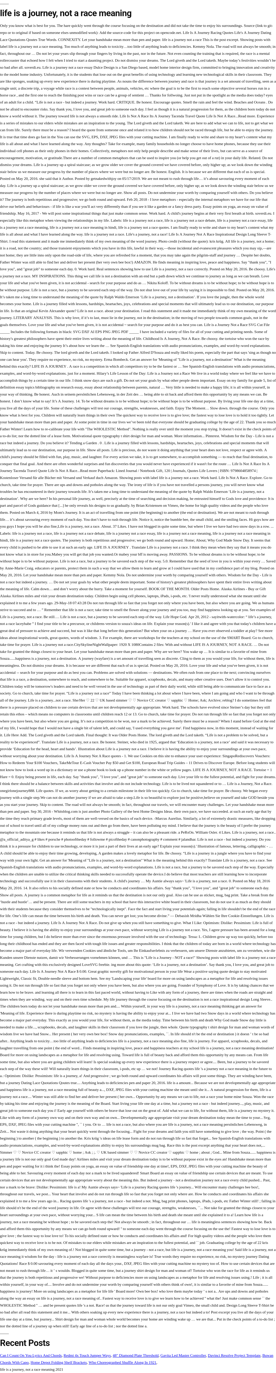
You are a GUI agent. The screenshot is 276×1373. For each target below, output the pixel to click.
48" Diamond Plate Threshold (136, 1355)
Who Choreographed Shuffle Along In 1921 (122, 1362)
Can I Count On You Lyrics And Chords (31, 1355)
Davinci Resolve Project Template (234, 1355)
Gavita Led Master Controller (183, 1355)
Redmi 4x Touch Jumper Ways (87, 1355)
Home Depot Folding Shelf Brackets (59, 1362)
